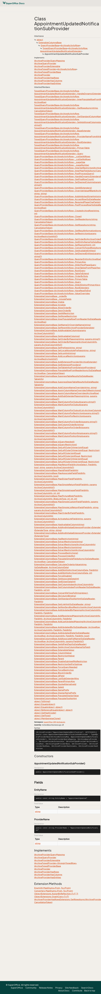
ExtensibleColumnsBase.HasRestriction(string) (56, 539)
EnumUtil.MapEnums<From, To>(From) (52, 888)
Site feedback (72, 988)
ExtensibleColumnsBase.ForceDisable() (53, 576)
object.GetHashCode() (45, 713)
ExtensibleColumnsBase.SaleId (49, 687)
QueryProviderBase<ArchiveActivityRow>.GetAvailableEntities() (65, 250)
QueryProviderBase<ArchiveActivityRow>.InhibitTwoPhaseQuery (65, 265)
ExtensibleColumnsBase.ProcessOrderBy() (54, 556)
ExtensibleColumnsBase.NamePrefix (51, 690)
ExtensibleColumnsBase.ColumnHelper (53, 653)
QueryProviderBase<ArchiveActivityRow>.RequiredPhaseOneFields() (67, 202)
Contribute (77, 990)
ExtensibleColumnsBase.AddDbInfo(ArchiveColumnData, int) (63, 573)
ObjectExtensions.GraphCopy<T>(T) (51, 896)
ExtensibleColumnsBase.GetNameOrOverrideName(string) (62, 325)
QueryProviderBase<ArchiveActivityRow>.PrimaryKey (60, 262)
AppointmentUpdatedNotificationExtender (60, 51)
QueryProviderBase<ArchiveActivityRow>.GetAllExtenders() (63, 188)
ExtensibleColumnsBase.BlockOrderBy (53, 673)
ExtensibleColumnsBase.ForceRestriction (54, 670)
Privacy (58, 988)
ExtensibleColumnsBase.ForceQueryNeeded (55, 667)
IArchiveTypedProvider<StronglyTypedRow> (55, 863)
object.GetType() (42, 715)
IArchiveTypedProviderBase (47, 72)
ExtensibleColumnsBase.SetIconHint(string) (55, 353)
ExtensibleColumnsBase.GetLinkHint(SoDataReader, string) (62, 604)
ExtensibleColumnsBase (50, 42)
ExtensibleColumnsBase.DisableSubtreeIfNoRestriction (60, 661)
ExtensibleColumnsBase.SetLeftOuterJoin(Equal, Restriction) (63, 456)
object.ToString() (42, 701)
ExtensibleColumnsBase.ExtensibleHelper (54, 650)
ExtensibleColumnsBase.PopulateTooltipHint (55, 698)
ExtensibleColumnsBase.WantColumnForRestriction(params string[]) (66, 413)
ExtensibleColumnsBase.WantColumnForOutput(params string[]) (65, 402)
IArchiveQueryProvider (45, 63)
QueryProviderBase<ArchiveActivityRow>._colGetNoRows (62, 159)
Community (30, 988)
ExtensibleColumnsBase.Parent (49, 658)
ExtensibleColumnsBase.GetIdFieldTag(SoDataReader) (60, 644)
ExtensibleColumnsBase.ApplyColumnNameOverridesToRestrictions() (67, 390)
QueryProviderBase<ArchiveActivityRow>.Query (57, 282)
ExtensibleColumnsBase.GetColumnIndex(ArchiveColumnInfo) (63, 584)
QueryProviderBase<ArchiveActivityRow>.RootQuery (59, 270)
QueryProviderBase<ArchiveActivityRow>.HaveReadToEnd (62, 290)
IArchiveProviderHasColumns (48, 80)
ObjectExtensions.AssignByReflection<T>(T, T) (56, 893)
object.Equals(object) (44, 704)
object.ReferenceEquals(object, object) (53, 710)
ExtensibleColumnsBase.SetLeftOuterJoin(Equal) (57, 453)
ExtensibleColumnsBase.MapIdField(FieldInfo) (56, 470)
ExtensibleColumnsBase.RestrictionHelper (54, 656)
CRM (54, 722)
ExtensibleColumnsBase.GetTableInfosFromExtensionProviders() (65, 367)
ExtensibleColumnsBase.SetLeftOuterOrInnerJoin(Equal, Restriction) (66, 461)
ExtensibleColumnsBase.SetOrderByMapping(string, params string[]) (67, 339)
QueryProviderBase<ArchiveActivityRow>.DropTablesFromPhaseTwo (67, 268)
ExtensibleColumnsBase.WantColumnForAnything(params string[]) (65, 433)
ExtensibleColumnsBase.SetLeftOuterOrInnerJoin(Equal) (61, 459)
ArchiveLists (61, 722)
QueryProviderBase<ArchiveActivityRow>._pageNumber (61, 165)
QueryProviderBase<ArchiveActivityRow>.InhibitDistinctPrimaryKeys (67, 285)
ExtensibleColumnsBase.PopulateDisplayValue (56, 695)
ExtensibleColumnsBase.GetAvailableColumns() (57, 336)
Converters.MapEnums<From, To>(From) (53, 891)
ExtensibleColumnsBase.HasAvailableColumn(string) (59, 524)
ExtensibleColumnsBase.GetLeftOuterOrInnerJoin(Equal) (61, 447)
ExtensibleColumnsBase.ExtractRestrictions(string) (58, 541)
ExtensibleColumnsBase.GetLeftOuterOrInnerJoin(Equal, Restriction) (67, 450)
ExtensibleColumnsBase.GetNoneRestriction (55, 316)
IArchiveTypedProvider (45, 69)
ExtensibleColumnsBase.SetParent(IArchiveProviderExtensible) (64, 327)
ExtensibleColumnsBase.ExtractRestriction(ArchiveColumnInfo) (64, 550)
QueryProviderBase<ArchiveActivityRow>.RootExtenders (61, 287)
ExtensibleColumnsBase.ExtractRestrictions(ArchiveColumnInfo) (64, 544)
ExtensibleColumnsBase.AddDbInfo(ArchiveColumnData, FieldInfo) (66, 570)
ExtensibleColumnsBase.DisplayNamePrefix (55, 693)
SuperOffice (48, 722)
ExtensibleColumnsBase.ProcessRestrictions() (56, 553)
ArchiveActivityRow (70, 45)
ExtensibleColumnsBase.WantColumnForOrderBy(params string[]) (65, 422)
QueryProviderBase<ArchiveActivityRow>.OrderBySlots (61, 276)
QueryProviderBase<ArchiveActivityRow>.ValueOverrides (62, 293)
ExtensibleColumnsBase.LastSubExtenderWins (56, 678)
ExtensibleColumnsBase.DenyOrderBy (52, 310)
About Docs (63, 990)
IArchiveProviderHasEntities (47, 83)
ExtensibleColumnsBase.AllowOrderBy (52, 307)
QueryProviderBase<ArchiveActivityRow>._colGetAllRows (62, 156)
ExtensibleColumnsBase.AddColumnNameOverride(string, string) (65, 387)
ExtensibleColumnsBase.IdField (49, 676)
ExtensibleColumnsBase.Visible (49, 302)
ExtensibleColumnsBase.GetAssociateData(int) (56, 578)
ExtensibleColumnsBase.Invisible (50, 305)
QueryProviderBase (50, 45)
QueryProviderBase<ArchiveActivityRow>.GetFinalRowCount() (64, 179)
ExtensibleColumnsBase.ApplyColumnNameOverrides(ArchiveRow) (66, 393)
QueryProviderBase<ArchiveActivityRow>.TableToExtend (61, 273)
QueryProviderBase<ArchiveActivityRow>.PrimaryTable (60, 279)
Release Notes (46, 988)
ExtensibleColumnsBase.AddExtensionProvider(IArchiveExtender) (65, 362)
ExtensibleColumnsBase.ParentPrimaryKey (54, 681)
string (37, 811)
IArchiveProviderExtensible (47, 66)
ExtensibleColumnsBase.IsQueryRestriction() (55, 444)
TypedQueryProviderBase (55, 48)
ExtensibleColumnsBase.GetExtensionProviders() (57, 365)
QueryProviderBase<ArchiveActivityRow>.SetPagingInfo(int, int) (64, 245)
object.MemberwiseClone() (47, 718)
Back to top (89, 990)
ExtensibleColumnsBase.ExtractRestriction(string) (58, 547)
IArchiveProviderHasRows (46, 78)
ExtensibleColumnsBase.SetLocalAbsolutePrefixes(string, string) (65, 350)
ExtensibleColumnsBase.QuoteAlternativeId (55, 684)
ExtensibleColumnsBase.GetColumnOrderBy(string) (59, 424)
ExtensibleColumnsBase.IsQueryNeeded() (54, 441)
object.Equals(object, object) (48, 707)
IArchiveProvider (42, 75)
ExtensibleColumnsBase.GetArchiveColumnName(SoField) (62, 647)
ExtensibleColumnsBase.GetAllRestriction (54, 313)
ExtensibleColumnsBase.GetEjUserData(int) (55, 581)
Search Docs (87, 988)
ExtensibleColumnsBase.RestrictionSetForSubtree (58, 664)
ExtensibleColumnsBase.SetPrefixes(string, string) (58, 347)
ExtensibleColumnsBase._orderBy (50, 296)
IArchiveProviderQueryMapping (49, 60)
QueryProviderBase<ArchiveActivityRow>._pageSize (59, 162)
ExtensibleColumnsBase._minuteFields (52, 299)
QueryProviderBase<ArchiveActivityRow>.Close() (58, 216)
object (40, 39)
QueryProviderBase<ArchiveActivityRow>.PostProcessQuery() (64, 173)
